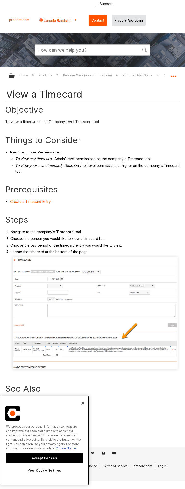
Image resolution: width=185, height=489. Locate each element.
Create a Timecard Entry (30, 201)
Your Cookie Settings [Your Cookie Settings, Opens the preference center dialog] (44, 470)
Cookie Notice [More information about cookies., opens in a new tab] (66, 448)
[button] (144, 49)
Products (46, 75)
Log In (162, 466)
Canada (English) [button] (57, 20)
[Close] (83, 403)
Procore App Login (129, 20)
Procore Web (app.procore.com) (88, 75)
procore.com (19, 20)
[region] (44, 440)
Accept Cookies (44, 458)
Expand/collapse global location (173, 74)
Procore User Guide (138, 75)
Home (24, 75)
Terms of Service (115, 466)
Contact (98, 20)
